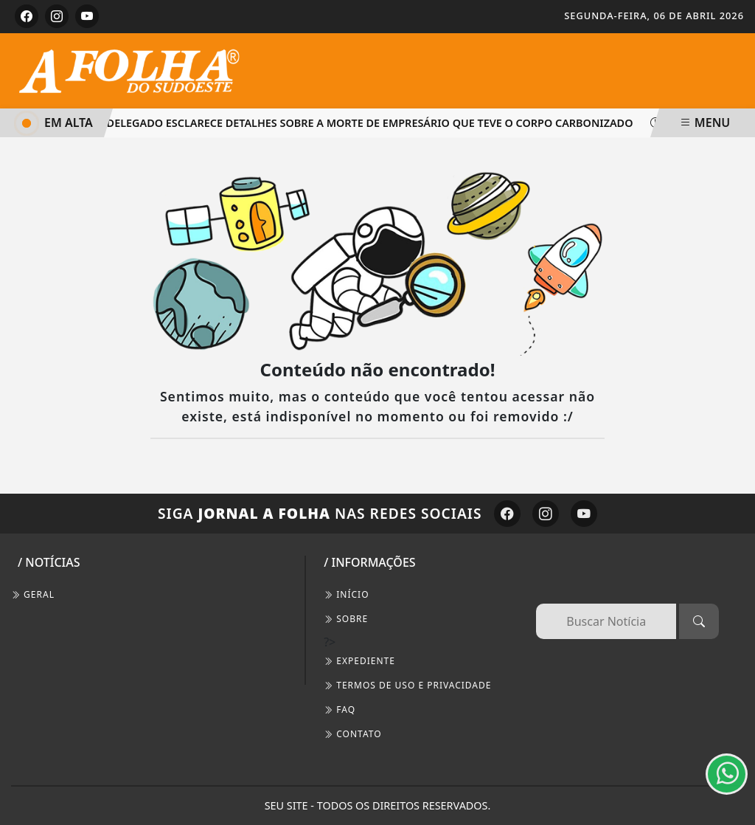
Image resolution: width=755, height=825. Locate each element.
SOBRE (346, 618)
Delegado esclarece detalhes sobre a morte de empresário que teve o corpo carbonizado (366, 123)
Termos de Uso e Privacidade (407, 685)
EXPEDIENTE (359, 661)
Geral (33, 594)
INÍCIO (346, 594)
